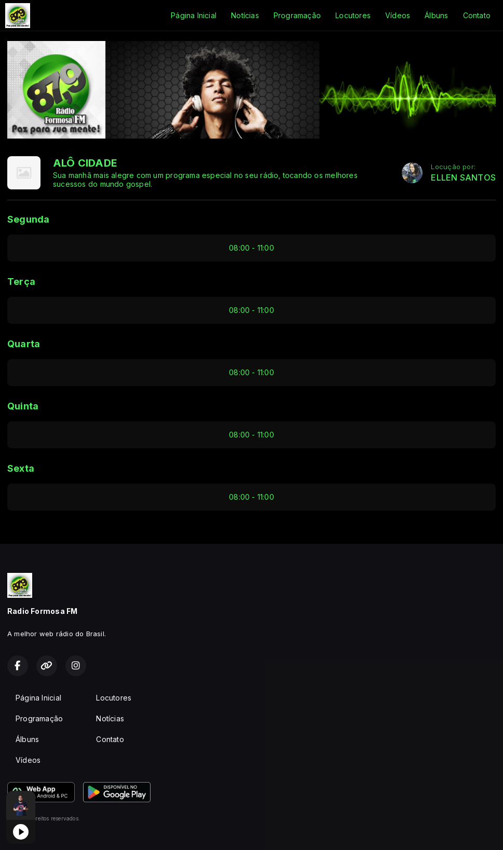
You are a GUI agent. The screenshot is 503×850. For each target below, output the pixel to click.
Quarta (23, 343)
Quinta (22, 406)
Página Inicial (193, 15)
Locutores (353, 15)
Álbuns (436, 15)
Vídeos (397, 15)
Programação (297, 15)
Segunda (28, 219)
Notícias (245, 15)
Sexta (20, 468)
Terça (21, 281)
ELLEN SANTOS (463, 178)
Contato (477, 15)
